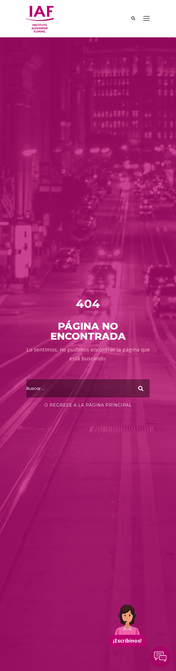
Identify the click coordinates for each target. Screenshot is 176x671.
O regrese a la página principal (88, 405)
